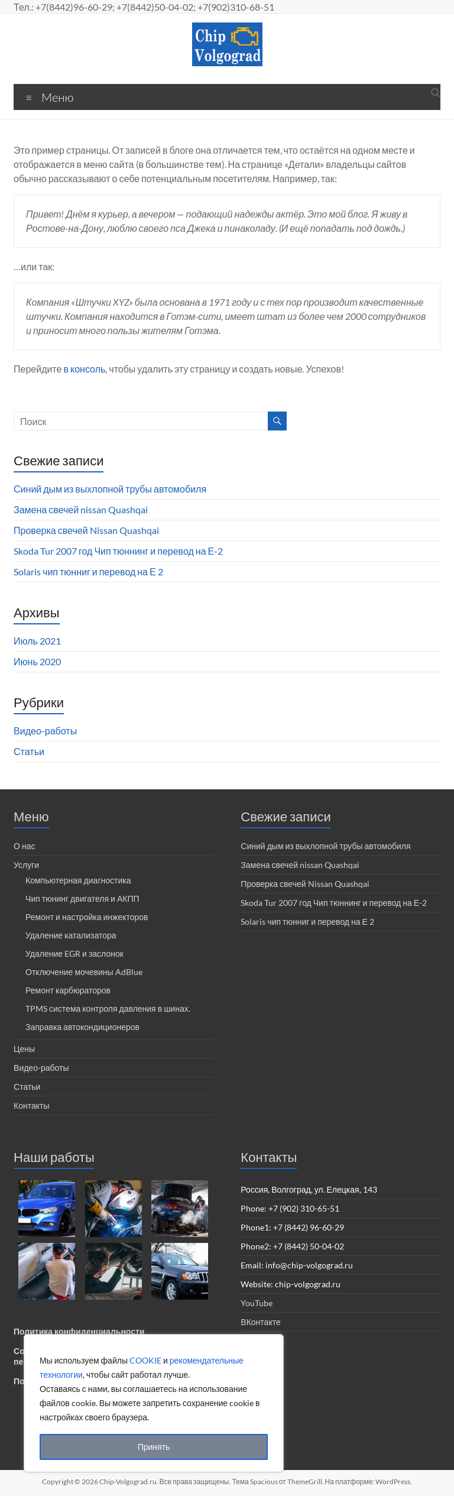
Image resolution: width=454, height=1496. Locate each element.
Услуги (26, 865)
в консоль (85, 368)
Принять (154, 1447)
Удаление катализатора (70, 935)
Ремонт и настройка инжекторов (86, 917)
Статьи (29, 751)
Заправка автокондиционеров (82, 1027)
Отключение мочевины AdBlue (83, 972)
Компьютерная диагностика (78, 880)
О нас (24, 846)
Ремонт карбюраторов (68, 990)
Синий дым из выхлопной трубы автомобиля (110, 488)
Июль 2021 (37, 640)
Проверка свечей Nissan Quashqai (86, 530)
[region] (154, 1403)
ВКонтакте (260, 1322)
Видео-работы (45, 730)
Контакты (31, 1105)
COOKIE (145, 1360)
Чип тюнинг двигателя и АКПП (82, 898)
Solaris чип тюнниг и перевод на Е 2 (88, 571)
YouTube (257, 1303)
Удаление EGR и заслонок (74, 953)
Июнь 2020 (37, 661)
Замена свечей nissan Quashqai (81, 509)
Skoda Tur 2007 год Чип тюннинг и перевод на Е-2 (118, 550)
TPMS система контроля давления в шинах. (107, 1008)
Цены (24, 1049)
